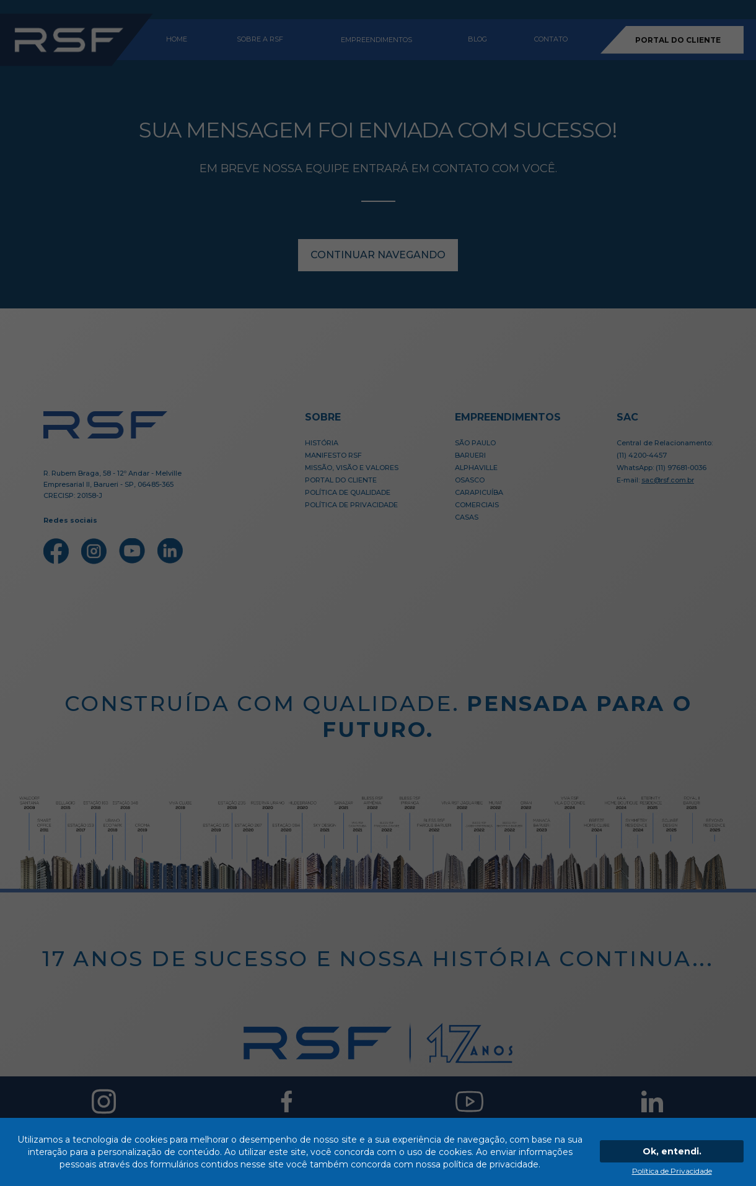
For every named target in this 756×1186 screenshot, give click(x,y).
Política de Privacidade (672, 1170)
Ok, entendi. (672, 1151)
